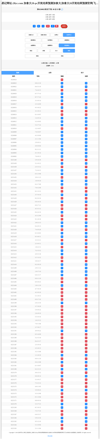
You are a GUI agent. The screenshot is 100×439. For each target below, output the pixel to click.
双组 (62, 56)
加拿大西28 (44, 35)
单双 (69, 50)
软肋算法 (66, 45)
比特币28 (69, 35)
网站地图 (50, 436)
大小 (56, 50)
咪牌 (64, 26)
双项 (37, 56)
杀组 (44, 50)
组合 (31, 50)
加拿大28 (31, 35)
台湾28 (56, 35)
